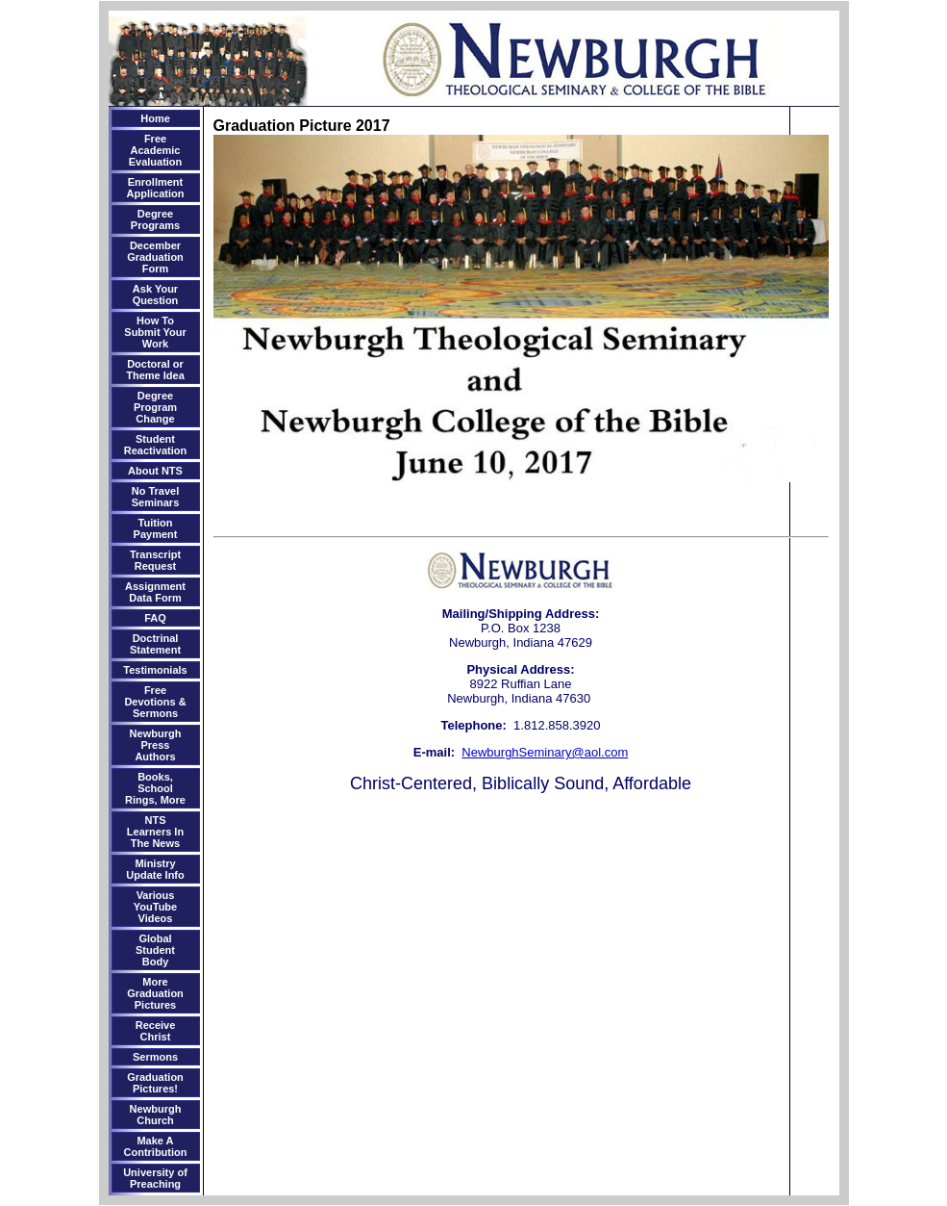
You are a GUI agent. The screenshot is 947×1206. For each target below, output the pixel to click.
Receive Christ (156, 1030)
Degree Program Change (155, 407)
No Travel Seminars (156, 496)
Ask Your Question (156, 294)
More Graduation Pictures (155, 993)
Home (155, 118)
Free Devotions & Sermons (155, 701)
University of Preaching (155, 1178)
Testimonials (155, 670)
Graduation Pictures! (155, 1082)
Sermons (155, 1057)
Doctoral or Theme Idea (155, 369)
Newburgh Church (156, 1114)
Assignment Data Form (155, 591)
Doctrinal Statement (155, 643)
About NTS (155, 470)
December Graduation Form (155, 257)
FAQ (155, 618)
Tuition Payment (156, 528)
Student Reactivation (155, 444)
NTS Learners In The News (155, 831)
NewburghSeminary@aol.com (544, 752)
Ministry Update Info (155, 869)
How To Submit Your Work (155, 332)
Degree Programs (155, 219)
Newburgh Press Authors (156, 745)
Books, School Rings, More (155, 788)
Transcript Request (155, 560)
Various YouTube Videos (155, 906)
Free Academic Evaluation (156, 150)
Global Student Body (155, 950)
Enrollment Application (156, 187)
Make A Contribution (155, 1146)
